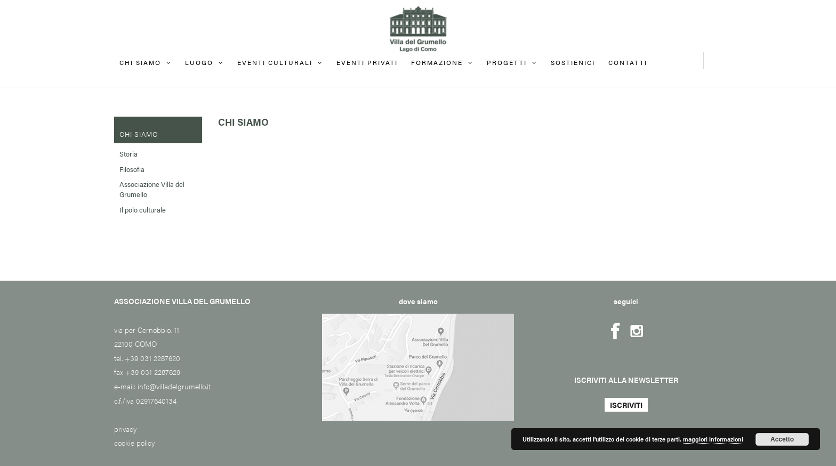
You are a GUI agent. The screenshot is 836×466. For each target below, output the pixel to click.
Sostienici (573, 62)
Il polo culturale (142, 210)
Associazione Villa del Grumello (151, 189)
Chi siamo (140, 62)
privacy (125, 428)
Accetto (782, 439)
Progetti (507, 62)
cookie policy (134, 442)
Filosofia (131, 169)
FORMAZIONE (437, 62)
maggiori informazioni (713, 439)
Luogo (199, 62)
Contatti (627, 62)
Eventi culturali (274, 62)
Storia (128, 154)
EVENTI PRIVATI (367, 62)
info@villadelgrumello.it (174, 386)
